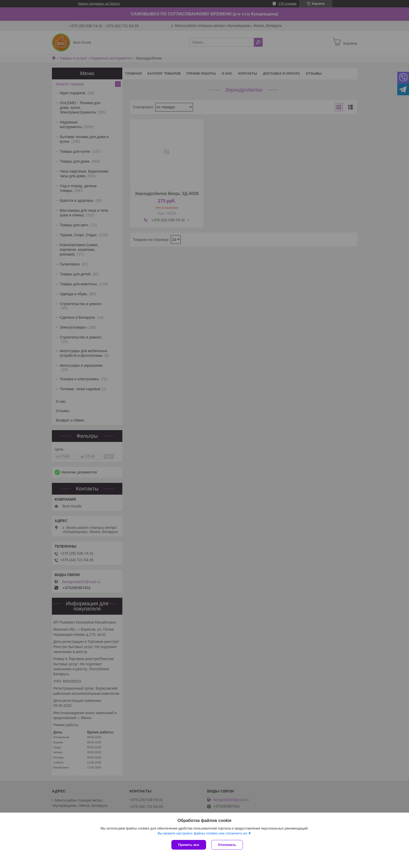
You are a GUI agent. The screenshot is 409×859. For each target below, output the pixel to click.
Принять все (188, 845)
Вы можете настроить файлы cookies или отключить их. (203, 833)
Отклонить (227, 845)
